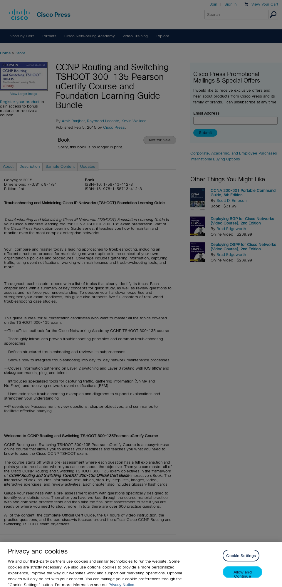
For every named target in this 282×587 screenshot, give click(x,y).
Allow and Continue (243, 579)
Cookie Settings (241, 561)
